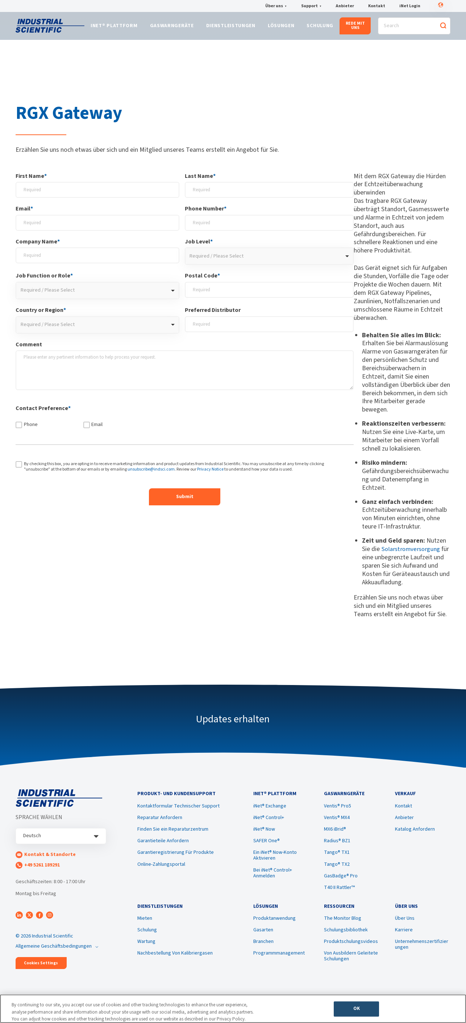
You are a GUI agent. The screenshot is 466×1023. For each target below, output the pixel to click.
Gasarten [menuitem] (263, 938)
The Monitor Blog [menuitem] (342, 926)
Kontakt (376, 6)
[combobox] (269, 259)
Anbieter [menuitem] (404, 823)
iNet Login (409, 6)
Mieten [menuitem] (144, 926)
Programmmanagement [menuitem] (279, 961)
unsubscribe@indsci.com (151, 472)
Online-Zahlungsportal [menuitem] (161, 870)
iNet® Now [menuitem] (264, 835)
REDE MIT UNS (355, 27)
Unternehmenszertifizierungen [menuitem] (421, 952)
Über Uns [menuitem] (405, 926)
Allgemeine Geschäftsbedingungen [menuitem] (54, 949)
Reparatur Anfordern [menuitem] (159, 823)
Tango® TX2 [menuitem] (337, 870)
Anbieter (345, 6)
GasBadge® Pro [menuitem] (341, 881)
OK (356, 1010)
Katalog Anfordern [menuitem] (415, 835)
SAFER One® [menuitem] (266, 846)
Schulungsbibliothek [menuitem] (346, 938)
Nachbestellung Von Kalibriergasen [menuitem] (175, 961)
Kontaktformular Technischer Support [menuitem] (178, 811)
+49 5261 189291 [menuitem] (42, 868)
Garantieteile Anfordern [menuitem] (163, 846)
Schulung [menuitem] (147, 938)
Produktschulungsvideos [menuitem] (351, 949)
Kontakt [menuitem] (403, 811)
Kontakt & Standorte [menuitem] (50, 857)
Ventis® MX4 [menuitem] (337, 823)
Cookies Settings (41, 966)
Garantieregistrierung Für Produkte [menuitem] (175, 858)
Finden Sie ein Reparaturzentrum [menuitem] (172, 835)
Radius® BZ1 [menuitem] (337, 846)
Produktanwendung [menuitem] (274, 926)
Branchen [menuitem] (263, 949)
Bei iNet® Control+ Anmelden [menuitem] (272, 878)
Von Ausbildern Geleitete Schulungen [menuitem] (351, 964)
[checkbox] (185, 426)
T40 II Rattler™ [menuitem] (339, 893)
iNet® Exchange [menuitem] (269, 811)
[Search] (414, 27)
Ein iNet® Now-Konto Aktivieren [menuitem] (275, 861)
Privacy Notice (210, 472)
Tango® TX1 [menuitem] (337, 858)
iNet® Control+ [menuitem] (268, 823)
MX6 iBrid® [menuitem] (335, 835)
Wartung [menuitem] (146, 949)
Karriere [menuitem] (404, 938)
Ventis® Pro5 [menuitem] (337, 811)
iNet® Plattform (114, 28)
